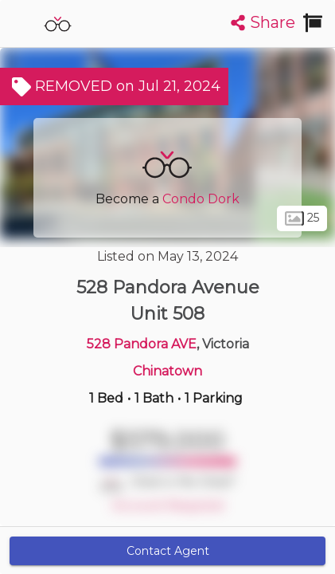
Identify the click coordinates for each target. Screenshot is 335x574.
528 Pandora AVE (142, 344)
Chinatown (167, 371)
